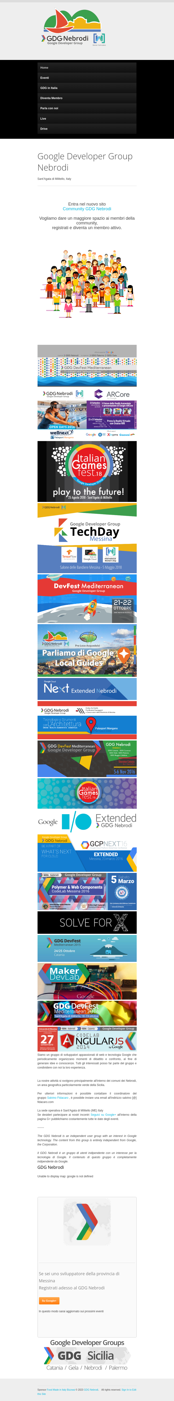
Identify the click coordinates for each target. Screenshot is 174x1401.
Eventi (44, 78)
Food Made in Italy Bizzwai (61, 1389)
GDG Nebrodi (91, 1389)
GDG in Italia (48, 88)
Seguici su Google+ (103, 1114)
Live (43, 118)
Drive (43, 128)
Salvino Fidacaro (57, 1097)
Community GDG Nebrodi (87, 208)
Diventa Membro (51, 98)
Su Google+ (49, 1300)
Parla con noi (49, 108)
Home (44, 67)
